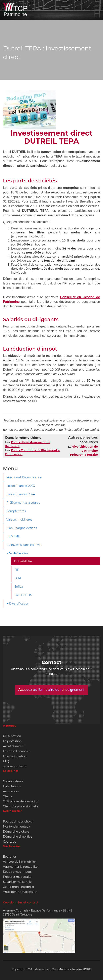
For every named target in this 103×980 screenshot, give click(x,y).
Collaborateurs (13, 781)
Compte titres (16, 511)
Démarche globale (16, 831)
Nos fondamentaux (16, 826)
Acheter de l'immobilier (19, 861)
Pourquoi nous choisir (18, 821)
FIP (16, 570)
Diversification (18, 603)
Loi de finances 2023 (20, 486)
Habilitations (12, 786)
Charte (7, 796)
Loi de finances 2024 (20, 494)
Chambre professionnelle (20, 806)
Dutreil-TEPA (23, 561)
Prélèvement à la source (23, 502)
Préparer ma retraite (17, 877)
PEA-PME (13, 536)
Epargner (9, 856)
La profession (12, 741)
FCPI (17, 578)
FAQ (6, 761)
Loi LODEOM (23, 595)
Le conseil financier (16, 751)
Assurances (11, 791)
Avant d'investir (13, 746)
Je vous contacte (15, 766)
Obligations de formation (20, 801)
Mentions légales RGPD (75, 969)
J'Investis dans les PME (24, 545)
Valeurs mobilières (19, 519)
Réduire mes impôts (17, 872)
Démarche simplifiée (17, 836)
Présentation (12, 736)
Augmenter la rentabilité (20, 866)
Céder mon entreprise (18, 887)
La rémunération (15, 756)
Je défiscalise (17, 553)
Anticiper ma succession (20, 892)
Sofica (18, 586)
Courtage (9, 841)
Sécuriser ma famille (17, 882)
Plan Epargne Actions (21, 528)
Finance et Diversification (24, 477)
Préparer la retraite (84, 454)
